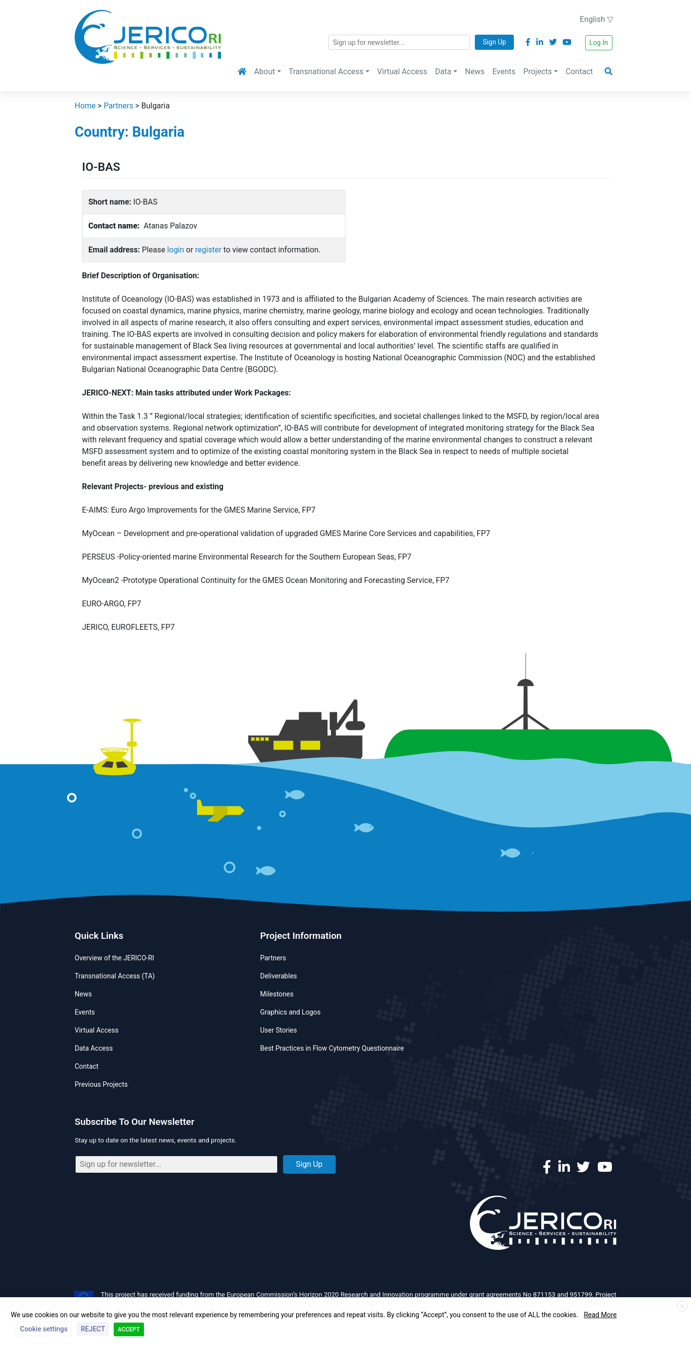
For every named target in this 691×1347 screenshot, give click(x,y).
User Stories (278, 1030)
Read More (600, 1315)
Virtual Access (402, 71)
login (175, 249)
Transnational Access (326, 71)
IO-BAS (101, 167)
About (264, 71)
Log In (598, 42)
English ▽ (596, 19)
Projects (537, 71)
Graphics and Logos (290, 1012)
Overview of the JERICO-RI (114, 958)
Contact (579, 71)
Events (503, 71)
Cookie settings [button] (43, 1329)
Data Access (94, 1048)
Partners (273, 958)
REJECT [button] (93, 1329)
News (475, 71)
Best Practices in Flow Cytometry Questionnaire (332, 1048)
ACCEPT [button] (129, 1329)
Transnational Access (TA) (115, 976)
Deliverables (278, 976)
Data (443, 71)
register (208, 249)
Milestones (277, 994)
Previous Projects (101, 1084)
